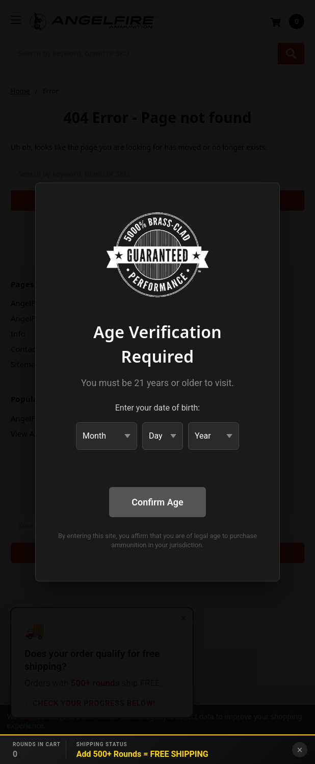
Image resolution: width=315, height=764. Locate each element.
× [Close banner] (300, 750)
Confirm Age (157, 502)
